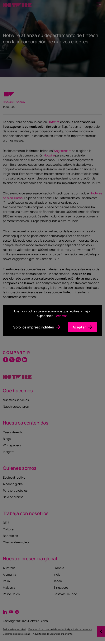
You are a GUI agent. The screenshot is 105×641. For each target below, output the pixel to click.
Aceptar (79, 327)
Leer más (61, 316)
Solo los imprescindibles (33, 327)
